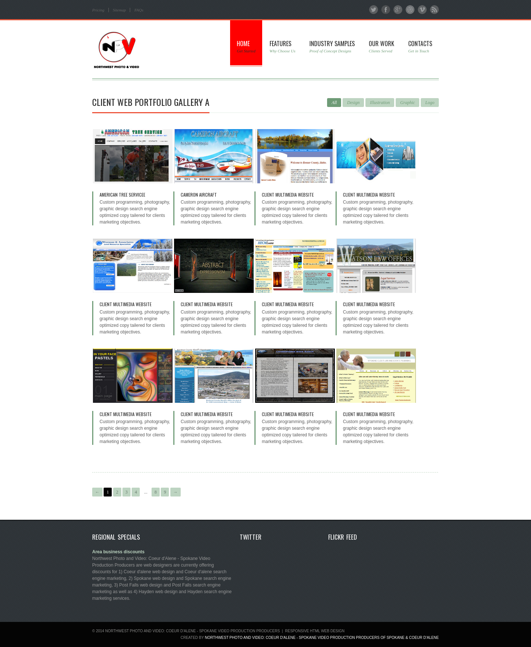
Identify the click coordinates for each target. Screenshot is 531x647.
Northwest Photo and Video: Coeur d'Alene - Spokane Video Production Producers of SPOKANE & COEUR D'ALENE (322, 638)
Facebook (385, 9)
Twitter (373, 9)
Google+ (397, 9)
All (334, 102)
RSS (434, 9)
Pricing (98, 10)
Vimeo (422, 9)
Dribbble (410, 9)
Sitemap (119, 10)
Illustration (380, 102)
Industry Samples (332, 46)
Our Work (381, 46)
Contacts (420, 46)
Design (353, 102)
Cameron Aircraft (199, 194)
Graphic (407, 102)
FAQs (138, 10)
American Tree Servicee (122, 194)
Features (282, 46)
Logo (429, 102)
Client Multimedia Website (288, 194)
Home (246, 46)
